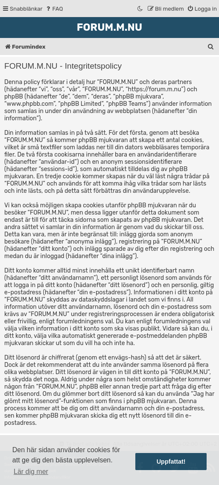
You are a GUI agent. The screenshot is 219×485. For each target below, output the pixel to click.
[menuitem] (54, 9)
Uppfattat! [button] (171, 461)
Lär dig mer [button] (31, 471)
